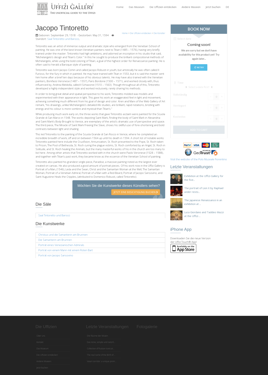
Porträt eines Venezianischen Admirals (61, 245)
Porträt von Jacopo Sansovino (55, 255)
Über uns (40, 335)
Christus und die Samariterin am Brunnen (63, 234)
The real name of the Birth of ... (101, 354)
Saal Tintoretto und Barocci (63, 39)
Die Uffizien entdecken (162, 7)
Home (120, 7)
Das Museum (136, 7)
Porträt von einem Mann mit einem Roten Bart (65, 250)
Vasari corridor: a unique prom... (101, 361)
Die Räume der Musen (97, 335)
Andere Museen (191, 7)
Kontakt (39, 342)
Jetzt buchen (213, 7)
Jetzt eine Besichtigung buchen (136, 192)
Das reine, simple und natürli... (101, 342)
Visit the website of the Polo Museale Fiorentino (198, 159)
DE (227, 7)
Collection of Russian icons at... (100, 348)
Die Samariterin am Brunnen (55, 239)
